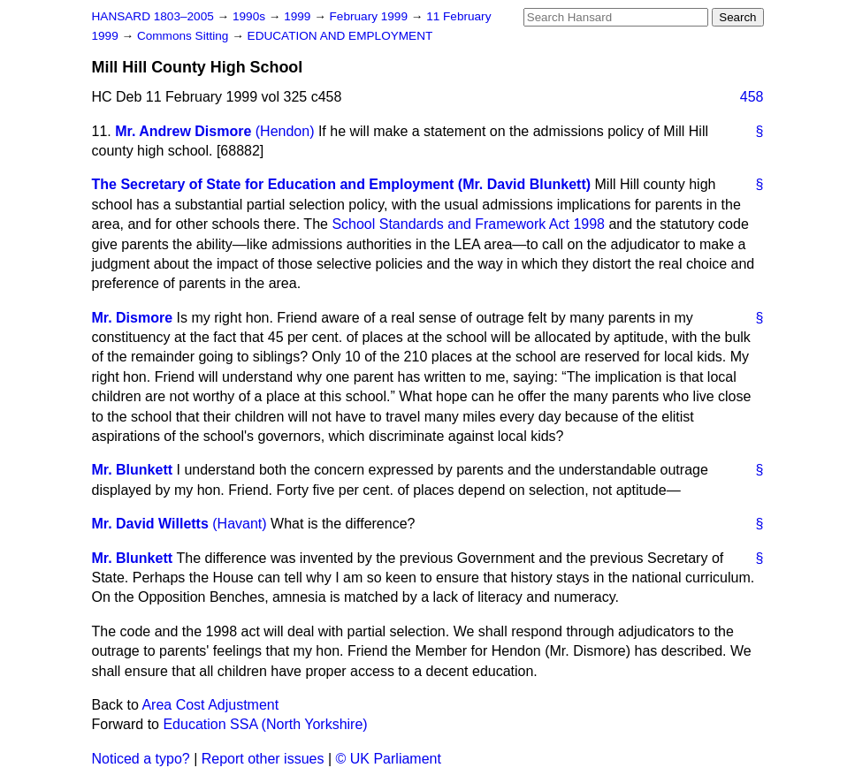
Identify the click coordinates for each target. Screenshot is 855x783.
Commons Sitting (184, 35)
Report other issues (263, 758)
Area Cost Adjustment (210, 704)
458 (752, 96)
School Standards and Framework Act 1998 (468, 224)
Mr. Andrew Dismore (183, 131)
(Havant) (239, 523)
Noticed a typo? (141, 758)
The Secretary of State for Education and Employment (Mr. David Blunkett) (342, 184)
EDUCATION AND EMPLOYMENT (340, 35)
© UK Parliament (388, 758)
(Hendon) (285, 131)
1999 (299, 16)
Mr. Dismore (132, 317)
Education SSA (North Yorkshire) (265, 724)
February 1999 (370, 16)
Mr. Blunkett (132, 469)
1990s (251, 16)
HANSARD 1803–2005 (153, 16)
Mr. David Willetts (150, 523)
